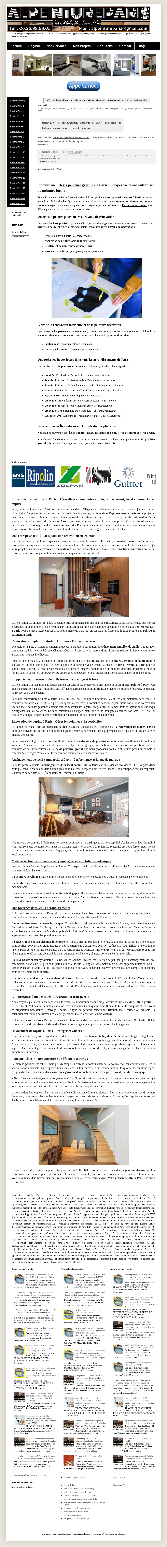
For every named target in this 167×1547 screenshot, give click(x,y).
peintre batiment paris (72, 1515)
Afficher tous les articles (136, 100)
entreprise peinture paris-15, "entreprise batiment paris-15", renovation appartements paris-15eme (35, 1457)
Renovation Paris (120, 1485)
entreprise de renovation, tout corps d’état (80, 1499)
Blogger (121, 1534)
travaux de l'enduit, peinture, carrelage (79, 1489)
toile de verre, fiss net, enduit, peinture (79, 1496)
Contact (125, 46)
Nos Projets (82, 46)
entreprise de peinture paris (74, 1477)
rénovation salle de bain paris (128, 156)
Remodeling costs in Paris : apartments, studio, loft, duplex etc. (89, 1439)
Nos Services (56, 46)
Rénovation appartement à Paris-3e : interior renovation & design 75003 (139, 1457)
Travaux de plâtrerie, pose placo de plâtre (31, 1475)
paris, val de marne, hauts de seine (77, 1492)
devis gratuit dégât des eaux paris (77, 1508)
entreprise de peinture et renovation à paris (59, 156)
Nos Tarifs (105, 46)
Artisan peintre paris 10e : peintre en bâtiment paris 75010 (40, 1329)
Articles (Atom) (55, 169)
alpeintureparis (119, 1477)
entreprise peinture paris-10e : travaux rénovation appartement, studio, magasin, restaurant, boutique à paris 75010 (41, 1419)
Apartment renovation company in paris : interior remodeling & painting (41, 1439)
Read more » (43, 145)
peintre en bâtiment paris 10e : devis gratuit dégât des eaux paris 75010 (40, 1276)
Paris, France (51, 162)
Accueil (16, 46)
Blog (141, 46)
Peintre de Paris (70, 1485)
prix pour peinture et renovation (76, 1518)
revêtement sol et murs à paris (76, 1512)
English (34, 46)
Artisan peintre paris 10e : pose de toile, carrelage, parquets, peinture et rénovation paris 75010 (40, 1348)
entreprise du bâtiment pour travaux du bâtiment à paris (96, 156)
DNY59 (104, 1534)
